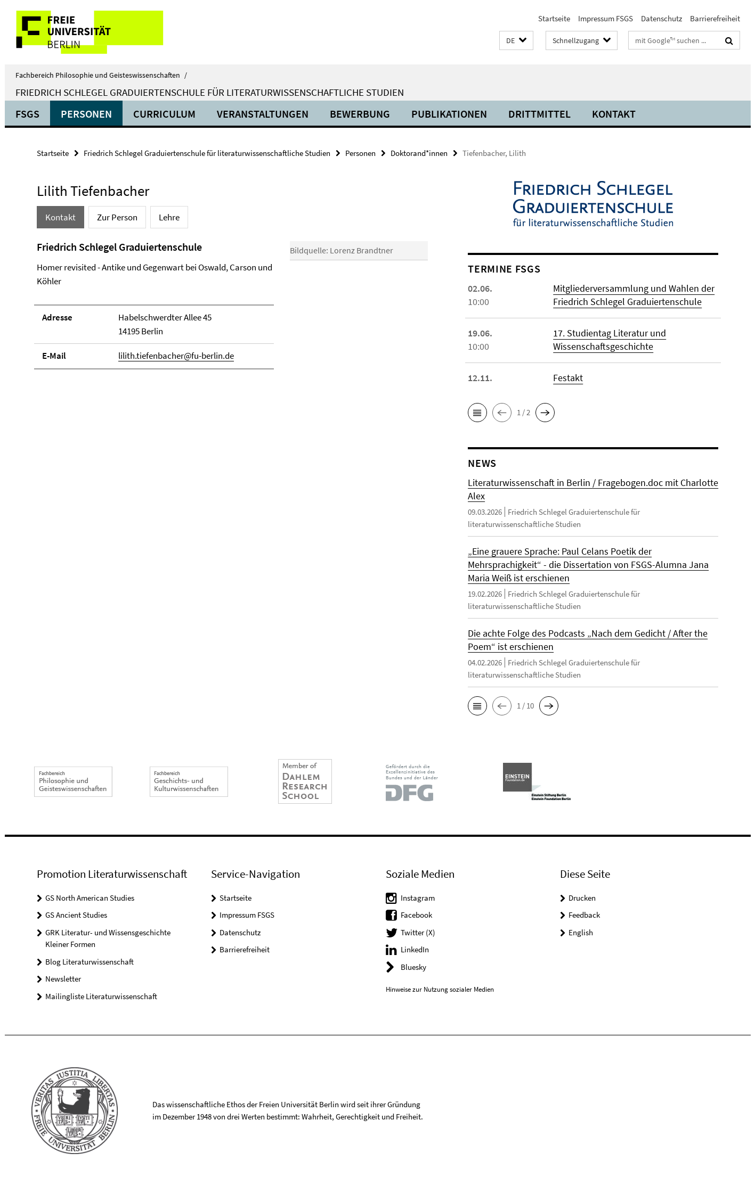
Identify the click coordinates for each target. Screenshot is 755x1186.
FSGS (27, 113)
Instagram (418, 898)
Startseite (554, 18)
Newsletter (63, 979)
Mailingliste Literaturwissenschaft (101, 996)
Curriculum (164, 113)
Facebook (416, 915)
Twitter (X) (418, 932)
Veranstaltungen (263, 113)
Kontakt (614, 113)
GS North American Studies (89, 898)
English (581, 932)
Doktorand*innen (419, 153)
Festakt (568, 378)
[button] (516, 41)
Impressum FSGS (605, 18)
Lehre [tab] (169, 217)
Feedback (584, 915)
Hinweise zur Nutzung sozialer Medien (440, 989)
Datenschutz (661, 18)
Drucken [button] (582, 898)
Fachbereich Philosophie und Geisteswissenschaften (101, 75)
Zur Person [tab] (117, 217)
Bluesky (413, 967)
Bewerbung (360, 113)
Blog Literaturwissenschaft (89, 962)
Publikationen (449, 113)
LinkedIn (415, 949)
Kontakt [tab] (60, 217)
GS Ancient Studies (76, 915)
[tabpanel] (232, 323)
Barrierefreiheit (715, 18)
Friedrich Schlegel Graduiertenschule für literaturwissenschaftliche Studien (209, 92)
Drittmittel (539, 113)
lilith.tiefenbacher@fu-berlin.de (176, 355)
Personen (86, 113)
